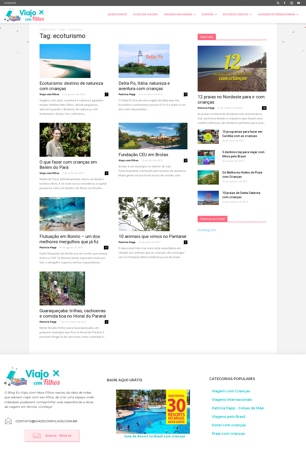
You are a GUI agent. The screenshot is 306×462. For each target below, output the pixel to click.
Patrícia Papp (127, 94)
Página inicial (47, 29)
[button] (278, 2)
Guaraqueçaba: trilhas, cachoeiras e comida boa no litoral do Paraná (73, 313)
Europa (209, 14)
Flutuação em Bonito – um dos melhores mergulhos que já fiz (70, 239)
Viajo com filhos (49, 94)
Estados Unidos (237, 14)
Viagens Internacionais (278, 14)
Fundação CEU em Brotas (143, 154)
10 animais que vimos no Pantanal (152, 236)
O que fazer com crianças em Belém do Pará (68, 165)
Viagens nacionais (180, 14)
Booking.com (207, 230)
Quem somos (117, 14)
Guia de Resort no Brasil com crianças (154, 436)
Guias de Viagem (145, 14)
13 (106, 247)
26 (264, 107)
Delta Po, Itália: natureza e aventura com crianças (144, 86)
